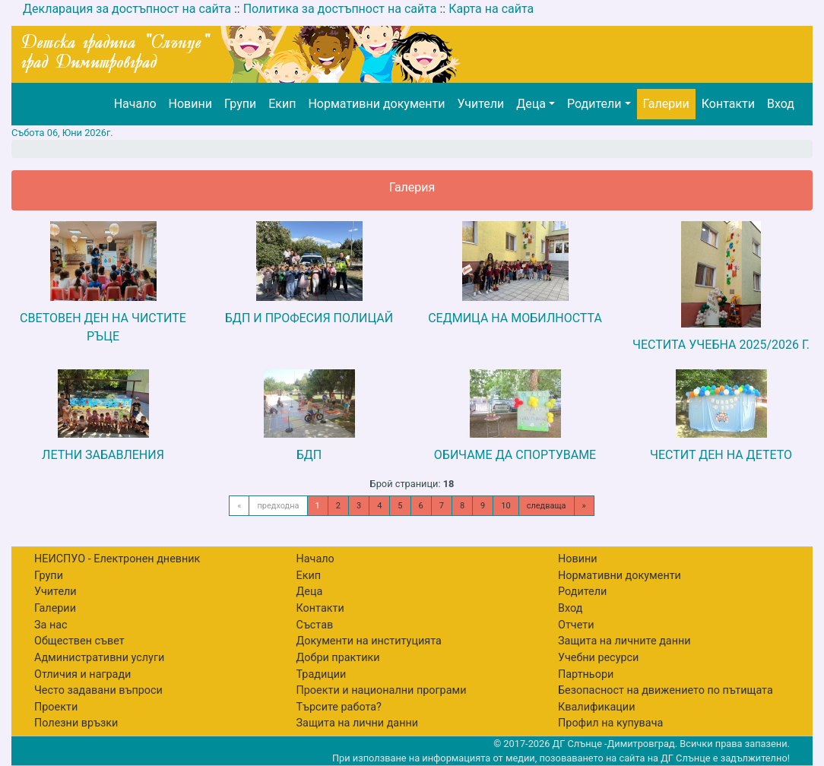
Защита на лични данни (357, 723)
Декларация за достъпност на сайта (127, 9)
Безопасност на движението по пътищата (665, 690)
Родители (594, 104)
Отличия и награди (82, 674)
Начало (135, 104)
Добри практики (338, 657)
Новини (190, 104)
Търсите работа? (339, 707)
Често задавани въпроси (98, 690)
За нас (51, 625)
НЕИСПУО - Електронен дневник (117, 558)
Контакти (728, 104)
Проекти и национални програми (381, 690)
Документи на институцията (369, 641)
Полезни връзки (76, 723)
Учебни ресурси (598, 657)
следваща (546, 506)
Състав (315, 625)
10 (505, 506)
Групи (240, 104)
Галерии (666, 104)
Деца (531, 104)
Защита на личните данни (624, 641)
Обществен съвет (79, 641)
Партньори (585, 674)
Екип (282, 104)
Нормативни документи (376, 104)
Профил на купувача (610, 723)
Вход (780, 104)
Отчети (576, 625)
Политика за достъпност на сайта (340, 9)
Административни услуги (99, 657)
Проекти (56, 707)
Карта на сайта (491, 9)
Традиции (321, 674)
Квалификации (596, 707)
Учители (480, 104)
